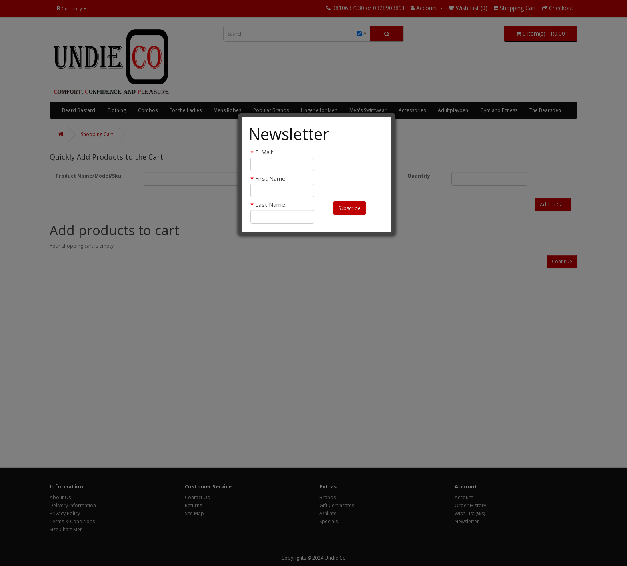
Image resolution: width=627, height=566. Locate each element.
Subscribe (349, 208)
